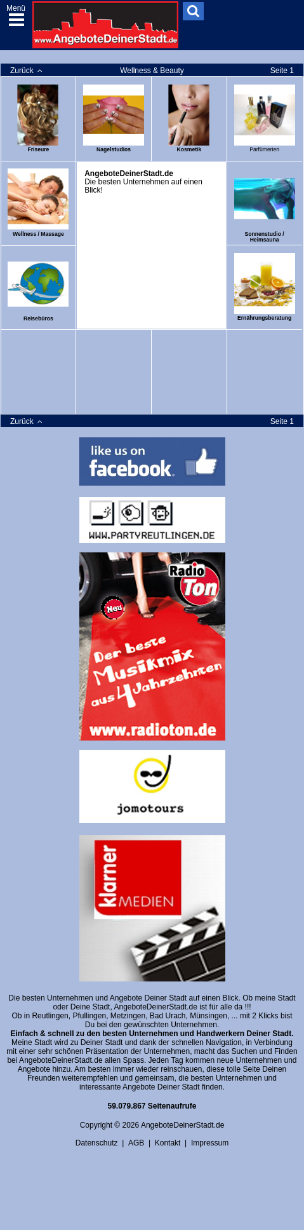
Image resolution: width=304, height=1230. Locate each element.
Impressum (209, 1142)
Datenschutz (97, 1142)
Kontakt (168, 1142)
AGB (136, 1142)
